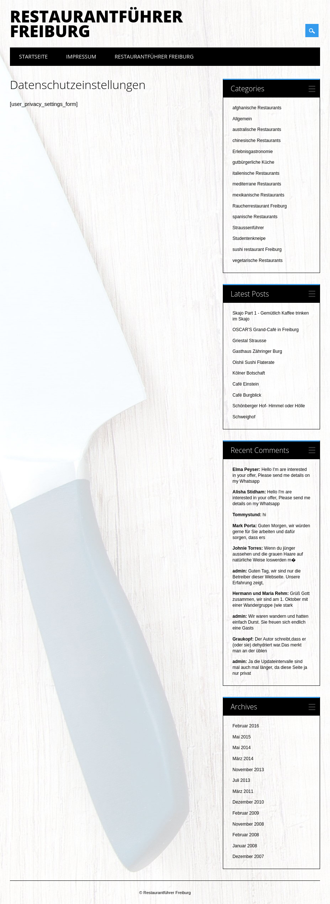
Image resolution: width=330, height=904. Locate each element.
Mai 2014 (241, 747)
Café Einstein (245, 384)
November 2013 (248, 769)
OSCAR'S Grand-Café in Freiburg (265, 329)
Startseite (33, 56)
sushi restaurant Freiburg (256, 249)
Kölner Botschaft (248, 373)
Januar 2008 (244, 845)
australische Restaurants (256, 129)
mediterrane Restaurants (256, 184)
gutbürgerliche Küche (253, 162)
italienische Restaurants (255, 173)
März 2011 (242, 791)
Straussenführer (248, 227)
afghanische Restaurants (256, 107)
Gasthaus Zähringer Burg (257, 351)
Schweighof (243, 416)
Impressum (81, 56)
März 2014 (242, 758)
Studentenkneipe (249, 238)
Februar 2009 (245, 813)
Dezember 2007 (248, 856)
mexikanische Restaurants (258, 195)
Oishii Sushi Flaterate (253, 362)
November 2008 (248, 824)
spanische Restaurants (254, 216)
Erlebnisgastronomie (252, 151)
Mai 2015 (241, 737)
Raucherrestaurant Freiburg (259, 206)
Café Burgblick (246, 395)
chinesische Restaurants (256, 140)
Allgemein (242, 118)
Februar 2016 (245, 725)
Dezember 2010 (248, 802)
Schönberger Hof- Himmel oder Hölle (268, 405)
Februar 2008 (245, 834)
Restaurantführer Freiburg (96, 23)
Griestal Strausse (249, 340)
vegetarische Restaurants (257, 260)
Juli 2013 (241, 780)
